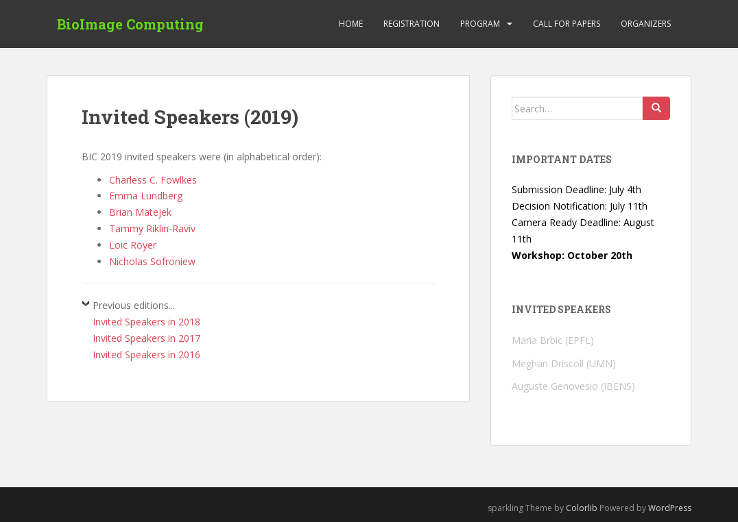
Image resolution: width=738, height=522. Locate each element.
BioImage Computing (130, 24)
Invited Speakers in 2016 (146, 354)
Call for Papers (566, 23)
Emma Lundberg (145, 195)
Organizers (646, 23)
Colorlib (581, 508)
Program (480, 23)
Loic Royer (132, 244)
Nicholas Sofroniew (152, 261)
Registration (411, 23)
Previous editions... (134, 305)
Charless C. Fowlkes (153, 179)
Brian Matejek (140, 212)
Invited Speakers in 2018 (146, 321)
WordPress (669, 508)
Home (351, 23)
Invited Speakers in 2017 (146, 338)
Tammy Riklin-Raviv (152, 228)
